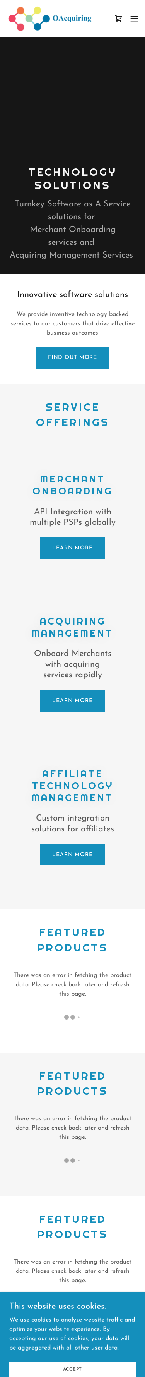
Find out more (72, 358)
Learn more (72, 548)
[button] (134, 18)
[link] (49, 18)
